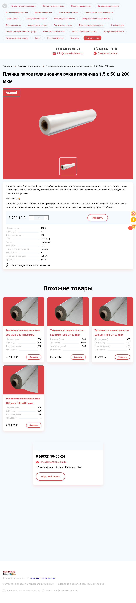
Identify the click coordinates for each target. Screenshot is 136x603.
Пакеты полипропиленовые (23, 6)
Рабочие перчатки (55, 38)
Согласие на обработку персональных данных (28, 583)
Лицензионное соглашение (43, 578)
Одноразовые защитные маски (99, 12)
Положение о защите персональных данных (81, 583)
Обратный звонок (50, 476)
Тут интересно (92, 38)
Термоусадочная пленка (36, 19)
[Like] (133, 215)
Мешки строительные (37, 25)
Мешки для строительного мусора (21, 31)
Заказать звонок (108, 53)
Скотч (37, 38)
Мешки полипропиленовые (84, 31)
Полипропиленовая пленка (91, 25)
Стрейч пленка (117, 25)
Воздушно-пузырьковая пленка (96, 19)
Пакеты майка (12, 19)
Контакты (74, 38)
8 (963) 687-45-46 (105, 48)
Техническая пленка (63, 25)
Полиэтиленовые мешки (54, 31)
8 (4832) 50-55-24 (68, 48)
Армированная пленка (114, 31)
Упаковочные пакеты (68, 12)
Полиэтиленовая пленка (53, 6)
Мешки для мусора (43, 12)
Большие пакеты (13, 25)
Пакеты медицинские (81, 6)
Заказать (97, 217)
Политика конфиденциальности (60, 590)
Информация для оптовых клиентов (30, 265)
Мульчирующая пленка (64, 19)
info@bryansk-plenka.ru (70, 53)
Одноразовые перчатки (108, 6)
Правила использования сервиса (21, 590)
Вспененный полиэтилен (17, 12)
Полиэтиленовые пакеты (17, 38)
